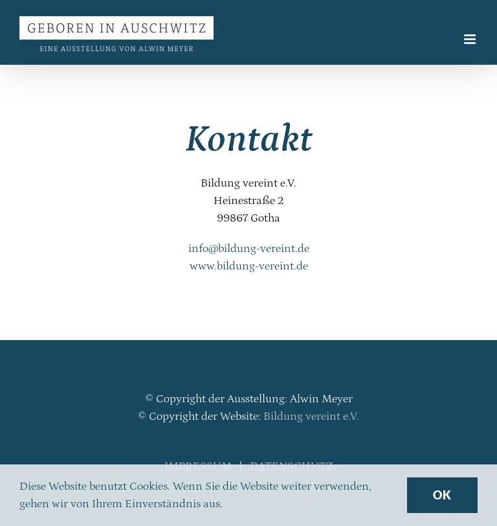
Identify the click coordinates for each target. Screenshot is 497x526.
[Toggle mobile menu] (471, 39)
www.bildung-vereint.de (249, 266)
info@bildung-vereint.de (248, 248)
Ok (442, 495)
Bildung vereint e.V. (311, 416)
